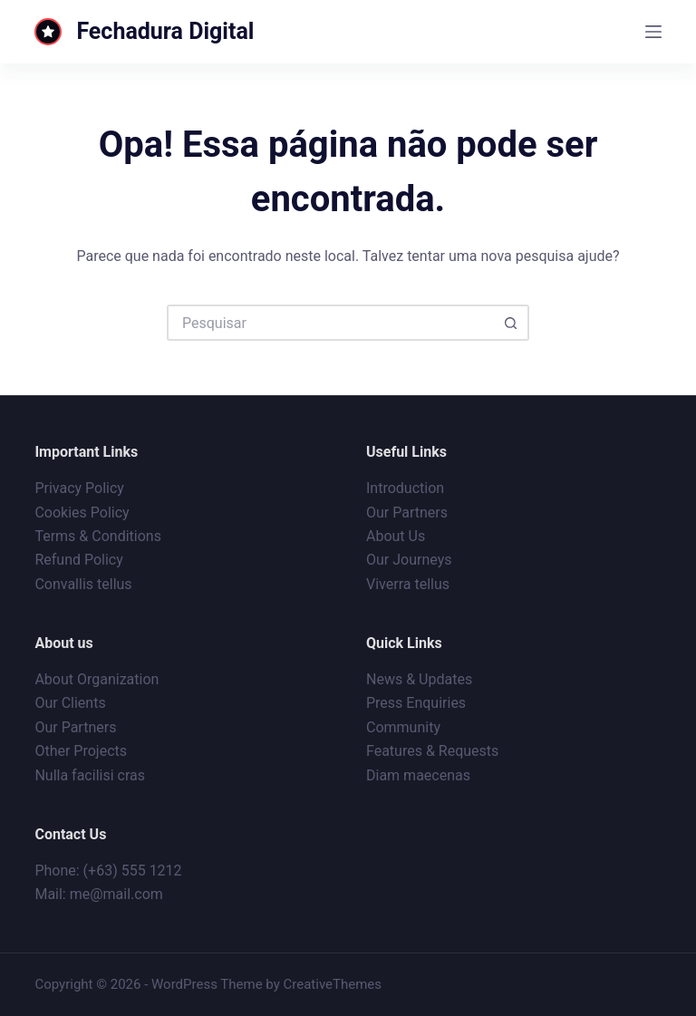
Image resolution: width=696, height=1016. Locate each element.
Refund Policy (78, 559)
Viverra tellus (408, 584)
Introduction (405, 488)
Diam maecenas (418, 775)
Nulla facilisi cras (89, 775)
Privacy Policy (79, 488)
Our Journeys (408, 559)
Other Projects (80, 751)
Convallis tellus (82, 584)
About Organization (96, 679)
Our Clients (69, 702)
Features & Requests (432, 751)
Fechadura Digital (165, 31)
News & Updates (419, 679)
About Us (395, 536)
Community (403, 727)
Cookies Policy (81, 512)
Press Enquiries (416, 702)
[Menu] (653, 32)
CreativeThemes (333, 984)
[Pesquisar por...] (330, 323)
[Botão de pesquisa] (511, 323)
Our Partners (407, 512)
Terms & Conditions (97, 536)
